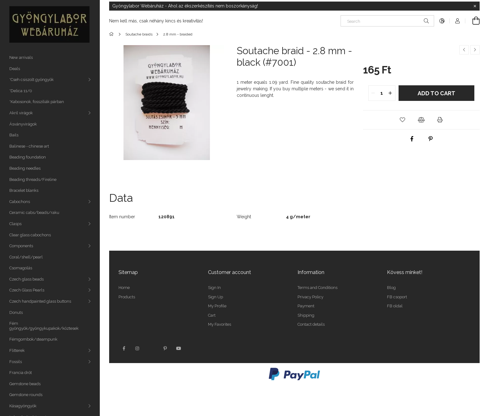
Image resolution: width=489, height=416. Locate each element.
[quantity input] (382, 93)
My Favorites (219, 324)
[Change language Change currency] (442, 20)
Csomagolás (20, 268)
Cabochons (19, 201)
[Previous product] (464, 49)
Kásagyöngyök (22, 406)
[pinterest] (430, 139)
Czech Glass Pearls (26, 290)
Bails (13, 135)
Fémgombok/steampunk (33, 339)
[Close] (475, 6)
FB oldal (395, 306)
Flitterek (17, 350)
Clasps (15, 223)
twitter (151, 348)
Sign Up (215, 297)
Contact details (311, 324)
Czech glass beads (26, 279)
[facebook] (412, 139)
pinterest (165, 348)
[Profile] (457, 20)
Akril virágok (21, 113)
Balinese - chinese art (29, 146)
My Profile (217, 306)
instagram (137, 348)
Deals (14, 68)
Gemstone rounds (25, 394)
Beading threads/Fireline (32, 179)
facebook (124, 348)
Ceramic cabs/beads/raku (34, 212)
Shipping (306, 315)
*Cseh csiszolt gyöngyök (31, 79)
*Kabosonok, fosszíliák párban (36, 101)
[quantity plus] (390, 93)
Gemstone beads (25, 383)
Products (127, 297)
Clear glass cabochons (30, 235)
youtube (178, 348)
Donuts (16, 312)
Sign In (214, 287)
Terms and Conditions (317, 287)
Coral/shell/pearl (26, 257)
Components (21, 245)
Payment (306, 306)
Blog (391, 287)
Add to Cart (436, 93)
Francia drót (20, 372)
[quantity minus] (373, 93)
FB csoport (397, 297)
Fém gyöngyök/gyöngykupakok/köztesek (44, 326)
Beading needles (25, 168)
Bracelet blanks (23, 190)
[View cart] (472, 20)
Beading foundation (27, 157)
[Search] (387, 20)
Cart (211, 315)
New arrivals (21, 57)
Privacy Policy (310, 297)
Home (124, 287)
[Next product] (475, 49)
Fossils (15, 361)
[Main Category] (112, 34)
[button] (402, 120)
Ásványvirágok (23, 124)
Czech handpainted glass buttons (40, 301)
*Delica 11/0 (20, 90)
